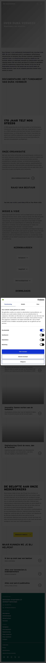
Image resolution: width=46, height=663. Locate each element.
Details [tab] (23, 304)
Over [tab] (38, 304)
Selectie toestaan (23, 356)
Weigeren (23, 361)
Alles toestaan (23, 351)
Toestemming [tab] (8, 304)
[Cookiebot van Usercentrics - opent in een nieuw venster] (37, 300)
